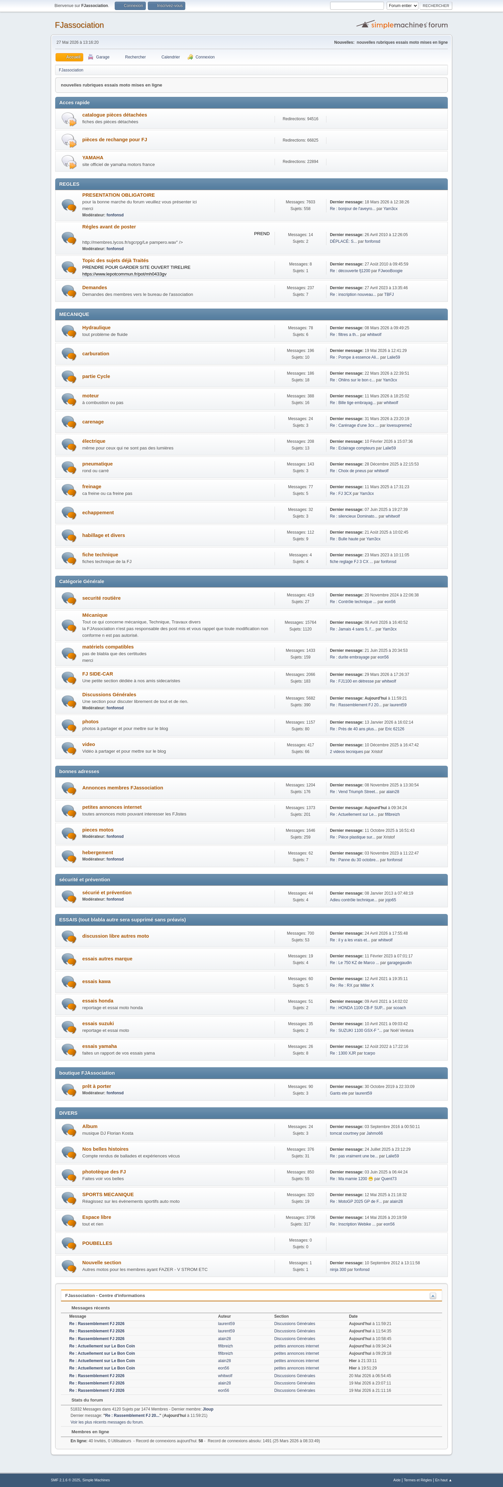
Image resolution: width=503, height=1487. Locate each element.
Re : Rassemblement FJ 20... (356, 705)
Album (90, 1126)
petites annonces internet (112, 807)
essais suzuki (98, 1023)
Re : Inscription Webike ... (352, 1224)
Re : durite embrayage (350, 657)
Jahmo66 (375, 1133)
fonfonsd (115, 215)
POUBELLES (97, 1243)
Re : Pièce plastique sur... (352, 837)
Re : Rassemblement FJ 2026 (96, 1323)
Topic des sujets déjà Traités (115, 260)
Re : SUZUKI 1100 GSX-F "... (356, 1030)
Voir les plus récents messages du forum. (107, 1422)
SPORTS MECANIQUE (108, 1194)
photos (90, 721)
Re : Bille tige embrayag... (353, 402)
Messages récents (87, 1307)
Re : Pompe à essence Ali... (354, 357)
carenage (93, 421)
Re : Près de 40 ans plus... (353, 729)
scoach (399, 1007)
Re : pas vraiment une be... (354, 1156)
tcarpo (369, 1053)
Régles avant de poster (109, 226)
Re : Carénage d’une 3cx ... (354, 425)
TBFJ (389, 294)
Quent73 (389, 1178)
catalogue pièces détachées (114, 115)
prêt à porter (96, 1086)
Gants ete (338, 1093)
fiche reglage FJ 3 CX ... (351, 561)
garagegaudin (399, 962)
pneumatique (97, 464)
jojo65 (390, 900)
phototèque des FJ (104, 1171)
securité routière (101, 598)
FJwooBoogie (390, 270)
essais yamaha (99, 1046)
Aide (397, 1480)
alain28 (392, 791)
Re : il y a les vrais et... (350, 940)
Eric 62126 (394, 729)
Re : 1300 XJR (343, 1053)
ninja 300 (338, 1269)
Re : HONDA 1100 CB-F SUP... (357, 1007)
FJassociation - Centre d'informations (105, 1295)
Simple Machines (96, 1480)
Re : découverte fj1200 (350, 270)
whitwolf (374, 334)
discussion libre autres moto (115, 936)
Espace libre (96, 1217)
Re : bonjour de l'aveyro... (352, 208)
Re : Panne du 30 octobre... (354, 860)
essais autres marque (107, 958)
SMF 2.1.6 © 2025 (65, 1480)
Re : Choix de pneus (348, 471)
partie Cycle (96, 376)
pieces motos (98, 829)
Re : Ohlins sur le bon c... (352, 380)
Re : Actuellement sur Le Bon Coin (102, 1346)
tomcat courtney (344, 1133)
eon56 (390, 601)
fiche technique (100, 554)
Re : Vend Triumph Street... (354, 791)
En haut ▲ (443, 1480)
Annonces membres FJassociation (122, 787)
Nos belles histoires (105, 1149)
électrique (93, 441)
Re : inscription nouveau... (353, 294)
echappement (98, 512)
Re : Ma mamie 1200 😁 (351, 1178)
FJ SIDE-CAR (97, 674)
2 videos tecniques (346, 751)
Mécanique (95, 615)
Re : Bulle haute (344, 539)
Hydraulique (96, 327)
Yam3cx (390, 208)
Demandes (94, 287)
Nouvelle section (101, 1262)
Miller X (367, 985)
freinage (91, 486)
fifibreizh (392, 814)
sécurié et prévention (106, 892)
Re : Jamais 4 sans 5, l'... (352, 629)
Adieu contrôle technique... (353, 900)
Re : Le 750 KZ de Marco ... (354, 962)
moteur (90, 395)
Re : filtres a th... (344, 334)
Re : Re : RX (341, 985)
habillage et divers (103, 535)
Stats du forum (84, 1400)
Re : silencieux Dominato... (354, 516)
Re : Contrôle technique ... (353, 601)
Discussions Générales (109, 694)
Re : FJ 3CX (340, 493)
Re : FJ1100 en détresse (352, 681)
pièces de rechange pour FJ (114, 139)
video (88, 744)
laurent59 (398, 705)
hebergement (97, 852)
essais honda (97, 1000)
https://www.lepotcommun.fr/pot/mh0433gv (124, 273)
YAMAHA (92, 157)
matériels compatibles (108, 646)
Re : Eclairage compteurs (352, 448)
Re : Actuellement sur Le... (353, 814)
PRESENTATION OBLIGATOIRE (118, 195)
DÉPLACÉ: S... (343, 241)
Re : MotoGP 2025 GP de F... (356, 1201)
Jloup (208, 1409)
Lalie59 (393, 357)
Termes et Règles (418, 1480)
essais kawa (96, 981)
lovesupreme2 (399, 425)
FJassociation (79, 24)
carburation (95, 353)
